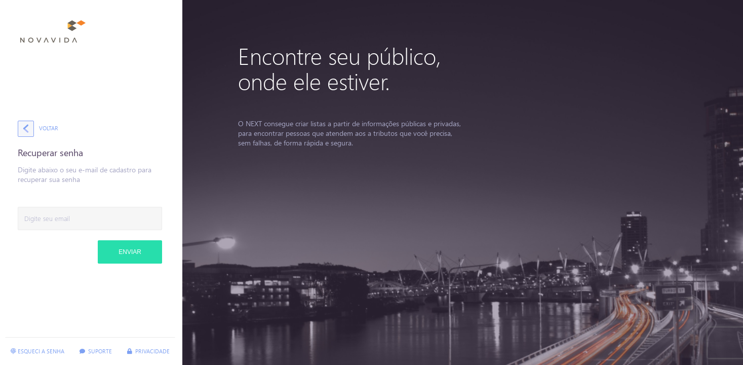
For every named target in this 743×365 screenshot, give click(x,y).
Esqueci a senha (37, 351)
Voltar (48, 128)
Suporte (96, 351)
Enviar (130, 252)
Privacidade (148, 351)
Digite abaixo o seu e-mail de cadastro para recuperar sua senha (84, 174)
